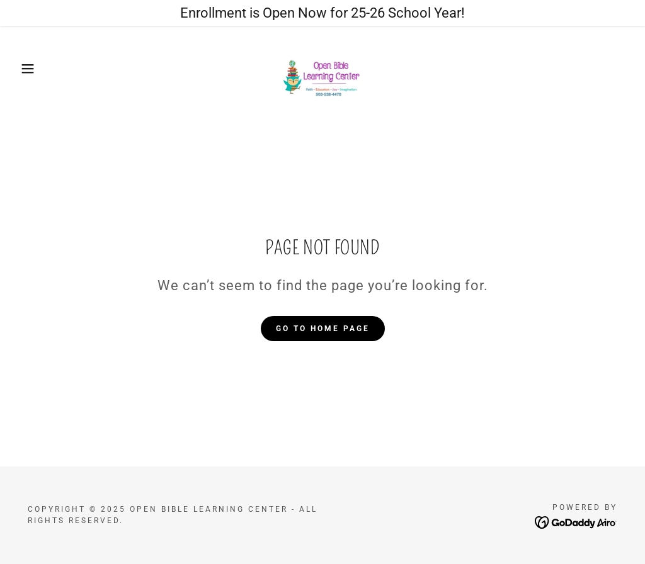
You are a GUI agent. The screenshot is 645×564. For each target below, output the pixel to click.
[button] (32, 68)
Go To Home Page (323, 328)
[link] (322, 68)
